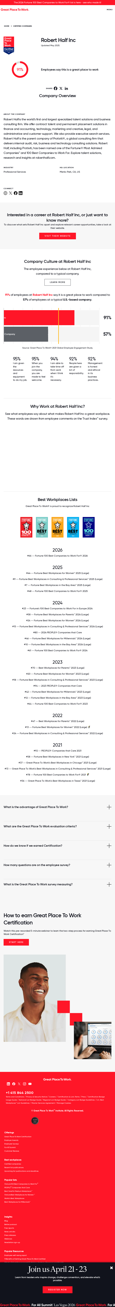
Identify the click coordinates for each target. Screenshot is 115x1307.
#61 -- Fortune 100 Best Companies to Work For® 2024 (57, 650)
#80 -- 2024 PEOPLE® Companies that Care (57, 632)
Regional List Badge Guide (54, 1100)
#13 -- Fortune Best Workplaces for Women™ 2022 (56, 727)
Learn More (57, 282)
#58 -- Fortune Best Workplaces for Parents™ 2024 (57, 614)
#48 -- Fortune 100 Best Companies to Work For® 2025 (57, 591)
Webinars (8, 1239)
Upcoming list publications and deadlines (21, 1171)
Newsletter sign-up (12, 1242)
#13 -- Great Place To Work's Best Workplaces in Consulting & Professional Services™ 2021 (58, 768)
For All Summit (10, 1147)
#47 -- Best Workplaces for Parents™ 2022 (57, 721)
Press (83, 1097)
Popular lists (10, 1179)
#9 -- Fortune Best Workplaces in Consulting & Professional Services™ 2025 (57, 579)
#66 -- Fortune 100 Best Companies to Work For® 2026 (57, 555)
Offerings (9, 1132)
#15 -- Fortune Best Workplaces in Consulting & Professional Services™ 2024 (57, 626)
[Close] (111, 1268)
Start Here (16, 942)
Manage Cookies (64, 1103)
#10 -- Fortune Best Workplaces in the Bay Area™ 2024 (57, 644)
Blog (6, 1221)
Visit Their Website (58, 236)
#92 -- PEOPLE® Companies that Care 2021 (57, 750)
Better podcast (10, 1224)
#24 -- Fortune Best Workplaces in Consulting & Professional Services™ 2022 (57, 733)
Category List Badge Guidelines (81, 1100)
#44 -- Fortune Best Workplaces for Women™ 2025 (57, 573)
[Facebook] (14, 1083)
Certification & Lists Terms (69, 1097)
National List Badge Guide (30, 1100)
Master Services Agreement (43, 1103)
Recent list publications (14, 1167)
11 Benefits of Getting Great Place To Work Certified (25, 1259)
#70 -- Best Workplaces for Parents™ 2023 (57, 667)
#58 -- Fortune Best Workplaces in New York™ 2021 (57, 756)
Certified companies (12, 1164)
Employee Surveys (11, 1144)
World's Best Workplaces (14, 1198)
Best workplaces (12, 1159)
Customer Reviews (11, 1151)
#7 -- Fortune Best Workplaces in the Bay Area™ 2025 (57, 585)
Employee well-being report (15, 1255)
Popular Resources (14, 1251)
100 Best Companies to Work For (21, 1184)
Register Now (57, 1289)
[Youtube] (30, 1083)
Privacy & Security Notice (36, 1097)
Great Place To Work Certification (17, 1137)
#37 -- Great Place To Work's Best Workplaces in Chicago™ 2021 (57, 762)
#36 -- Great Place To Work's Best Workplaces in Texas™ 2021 (57, 780)
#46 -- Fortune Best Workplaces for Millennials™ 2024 (57, 638)
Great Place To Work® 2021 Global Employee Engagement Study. (61, 348)
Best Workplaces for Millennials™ (17, 1202)
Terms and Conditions (15, 1097)
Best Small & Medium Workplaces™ (18, 1191)
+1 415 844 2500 (20, 1092)
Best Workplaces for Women (19, 1195)
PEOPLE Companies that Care (17, 1187)
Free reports (9, 1228)
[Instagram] (24, 1083)
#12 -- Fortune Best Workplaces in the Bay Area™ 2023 (57, 697)
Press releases (10, 1235)
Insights (8, 1216)
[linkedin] (8, 1083)
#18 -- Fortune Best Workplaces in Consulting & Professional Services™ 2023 (57, 679)
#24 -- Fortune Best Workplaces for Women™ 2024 (57, 620)
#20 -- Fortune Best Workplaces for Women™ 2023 (57, 673)
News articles (9, 1232)
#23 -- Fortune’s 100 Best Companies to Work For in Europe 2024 (57, 608)
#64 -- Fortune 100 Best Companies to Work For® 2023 (57, 703)
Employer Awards (11, 1140)
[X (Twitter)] (19, 1083)
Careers (52, 1097)
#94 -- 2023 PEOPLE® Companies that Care (57, 685)
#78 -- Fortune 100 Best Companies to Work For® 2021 (56, 774)
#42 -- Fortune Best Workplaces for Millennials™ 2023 (57, 691)
